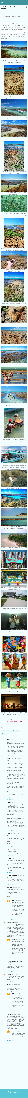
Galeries (17, 1095)
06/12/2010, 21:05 (15, 833)
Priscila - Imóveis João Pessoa (14, 961)
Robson (13, 900)
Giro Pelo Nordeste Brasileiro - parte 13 (14, 721)
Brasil (3, 731)
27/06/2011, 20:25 (16, 858)
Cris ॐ (8, 833)
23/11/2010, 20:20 (18, 758)
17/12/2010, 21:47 (15, 849)
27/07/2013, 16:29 (19, 922)
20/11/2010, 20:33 (18, 739)
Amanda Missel (11, 922)
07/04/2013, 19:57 (20, 900)
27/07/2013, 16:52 (20, 939)
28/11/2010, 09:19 (14, 802)
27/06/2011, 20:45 (21, 875)
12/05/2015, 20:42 (20, 993)
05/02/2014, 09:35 (15, 974)
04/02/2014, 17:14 (11, 962)
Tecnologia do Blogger (14, 1092)
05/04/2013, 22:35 (16, 887)
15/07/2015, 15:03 (20, 1031)
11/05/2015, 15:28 (16, 984)
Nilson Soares (10, 758)
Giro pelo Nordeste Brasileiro (13, 731)
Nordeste (4, 734)
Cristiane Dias (10, 740)
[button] (26, 7)
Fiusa (8, 802)
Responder (10, 755)
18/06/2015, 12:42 (16, 1014)
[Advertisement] (14, 1076)
